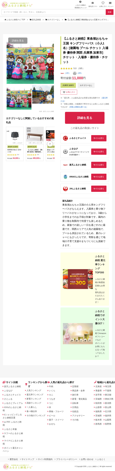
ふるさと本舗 (10, 429)
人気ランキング (34, 390)
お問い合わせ (86, 459)
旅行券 (75, 395)
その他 (75, 420)
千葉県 (108, 391)
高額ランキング (34, 403)
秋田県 (98, 403)
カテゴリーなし (53, 20)
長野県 (108, 424)
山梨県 (108, 420)
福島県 (98, 411)
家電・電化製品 (79, 399)
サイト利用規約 (44, 459)
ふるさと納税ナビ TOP (15, 20)
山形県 (98, 407)
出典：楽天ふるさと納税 (46, 111)
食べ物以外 (32, 411)
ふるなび (8, 391)
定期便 (75, 386)
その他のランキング (36, 415)
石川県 (108, 411)
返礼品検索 (35, 20)
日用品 (75, 407)
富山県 (108, 407)
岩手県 (98, 395)
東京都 (108, 395)
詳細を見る (18, 40)
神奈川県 (109, 399)
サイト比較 (10, 382)
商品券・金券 (78, 391)
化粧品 (75, 411)
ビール (52, 416)
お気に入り (103, 4)
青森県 (98, 391)
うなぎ (52, 399)
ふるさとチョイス (12, 395)
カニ (51, 395)
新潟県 (108, 403)
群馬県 (98, 424)
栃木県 (98, 420)
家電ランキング (34, 399)
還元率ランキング (35, 395)
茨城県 (98, 416)
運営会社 (13, 459)
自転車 (75, 403)
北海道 (98, 386)
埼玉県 (108, 386)
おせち (52, 424)
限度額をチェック (81, 4)
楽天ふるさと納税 (12, 386)
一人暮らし (32, 407)
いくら (52, 391)
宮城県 (98, 399)
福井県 (108, 416)
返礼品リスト (92, 4)
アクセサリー (78, 416)
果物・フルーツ (56, 411)
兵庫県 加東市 (68, 85)
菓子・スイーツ (56, 420)
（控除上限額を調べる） (78, 107)
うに (51, 403)
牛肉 (51, 386)
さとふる (8, 399)
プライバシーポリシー (66, 459)
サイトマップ (27, 459)
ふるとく (100, 459)
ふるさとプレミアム (13, 403)
